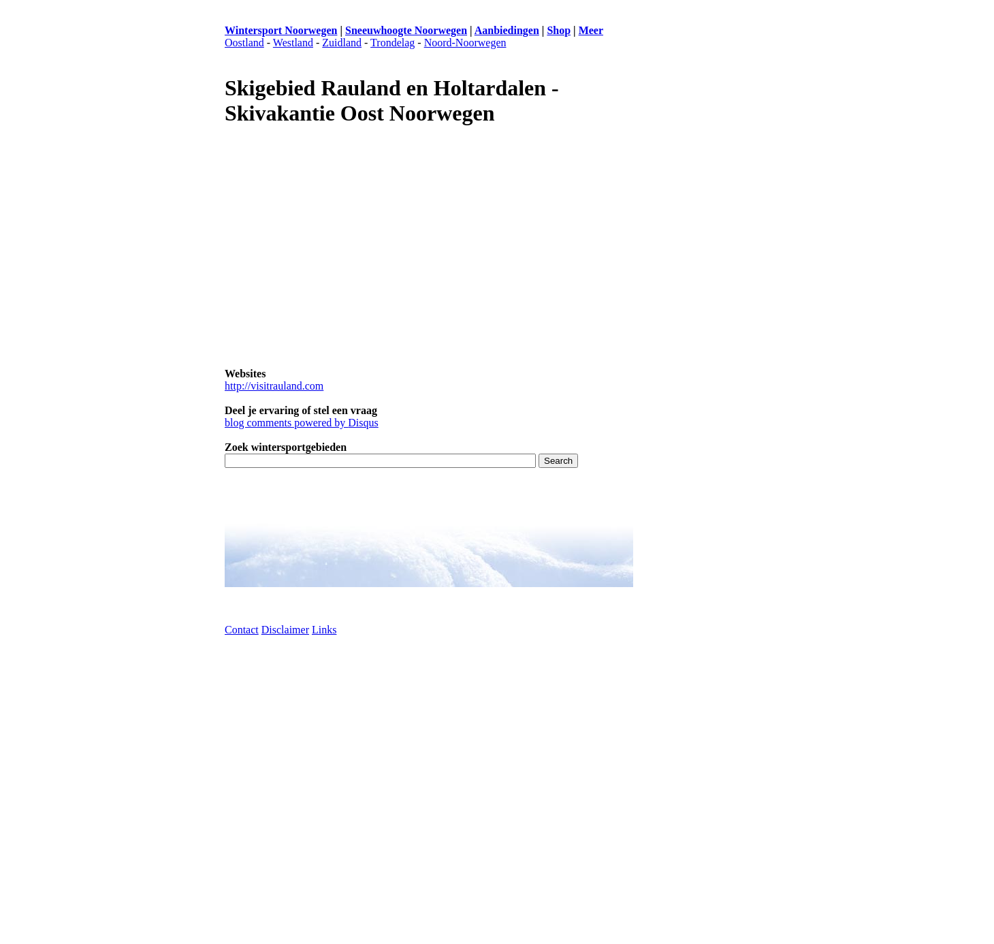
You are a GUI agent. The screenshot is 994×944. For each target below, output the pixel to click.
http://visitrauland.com (274, 386)
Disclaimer (285, 629)
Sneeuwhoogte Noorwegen (406, 30)
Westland (293, 42)
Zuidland (342, 42)
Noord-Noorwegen (465, 42)
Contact (242, 629)
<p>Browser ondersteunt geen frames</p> (701, 448)
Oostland (244, 42)
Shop (559, 30)
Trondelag (392, 42)
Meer (591, 30)
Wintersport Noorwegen (281, 30)
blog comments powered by (302, 422)
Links (324, 629)
